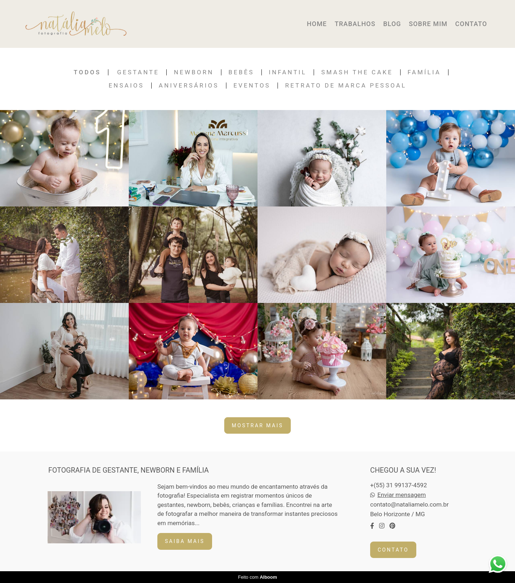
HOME (317, 24)
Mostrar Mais (257, 425)
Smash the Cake (357, 72)
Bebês (241, 72)
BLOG (392, 24)
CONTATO (471, 24)
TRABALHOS (355, 24)
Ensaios (126, 86)
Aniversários (189, 86)
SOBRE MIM (428, 24)
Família (424, 72)
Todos (87, 72)
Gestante (138, 72)
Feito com (257, 577)
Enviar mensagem (401, 495)
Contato (393, 550)
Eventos (252, 86)
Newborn (194, 72)
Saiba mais (185, 541)
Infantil (288, 72)
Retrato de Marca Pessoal (345, 86)
